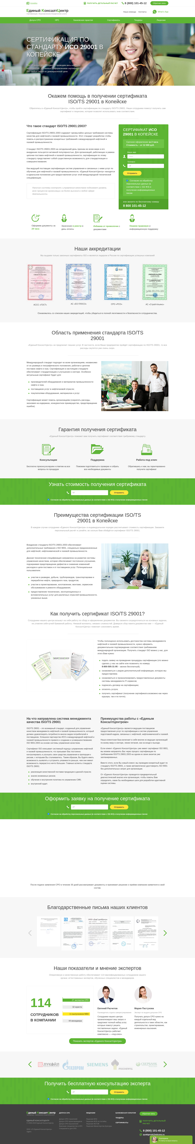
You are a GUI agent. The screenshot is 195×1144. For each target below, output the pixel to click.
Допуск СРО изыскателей (68, 1124)
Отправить (132, 173)
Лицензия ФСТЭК (92, 1124)
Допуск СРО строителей (68, 1119)
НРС (57, 20)
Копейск (33, 3)
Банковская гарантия (83, 20)
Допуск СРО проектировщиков (70, 1121)
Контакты (143, 12)
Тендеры (138, 20)
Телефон (131, 162)
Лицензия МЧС (91, 1119)
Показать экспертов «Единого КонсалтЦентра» (97, 1041)
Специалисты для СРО (68, 1128)
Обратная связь (159, 3)
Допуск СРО (35, 20)
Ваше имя (131, 152)
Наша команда (129, 12)
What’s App (163, 12)
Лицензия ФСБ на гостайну (96, 1121)
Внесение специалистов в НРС (71, 1126)
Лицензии (161, 20)
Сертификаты (113, 20)
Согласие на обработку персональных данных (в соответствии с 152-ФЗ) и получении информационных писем (99, 500)
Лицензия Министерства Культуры (99, 1126)
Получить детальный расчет (102, 3)
